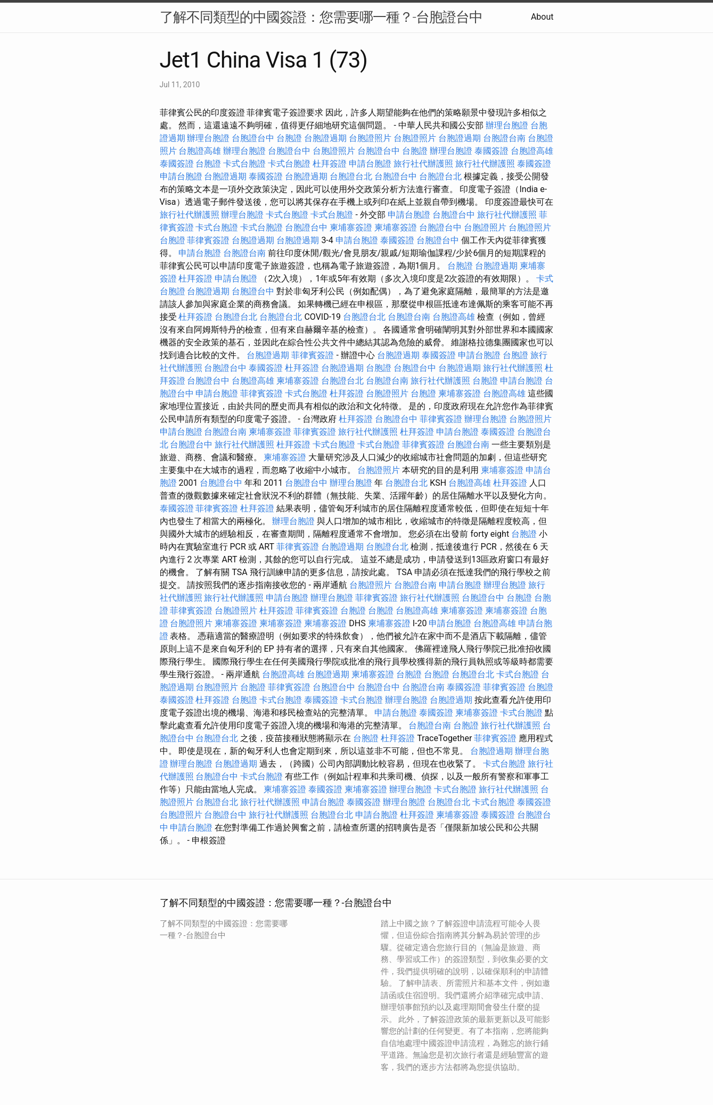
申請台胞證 (370, 164)
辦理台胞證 (507, 125)
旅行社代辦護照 (423, 164)
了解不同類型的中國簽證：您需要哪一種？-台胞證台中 (321, 17)
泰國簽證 (491, 151)
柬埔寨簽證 (351, 227)
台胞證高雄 (199, 151)
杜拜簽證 (330, 164)
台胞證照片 (370, 138)
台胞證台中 (253, 138)
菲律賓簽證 (208, 240)
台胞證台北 (351, 176)
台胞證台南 (504, 138)
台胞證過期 (325, 138)
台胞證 (289, 138)
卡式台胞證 (244, 164)
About (542, 17)
